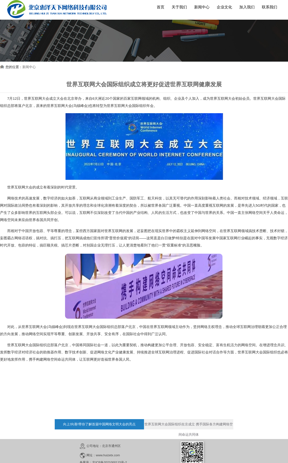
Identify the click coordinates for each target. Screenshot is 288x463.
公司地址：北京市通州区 (103, 446)
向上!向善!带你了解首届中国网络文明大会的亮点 (99, 424)
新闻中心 (29, 67)
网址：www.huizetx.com (103, 455)
